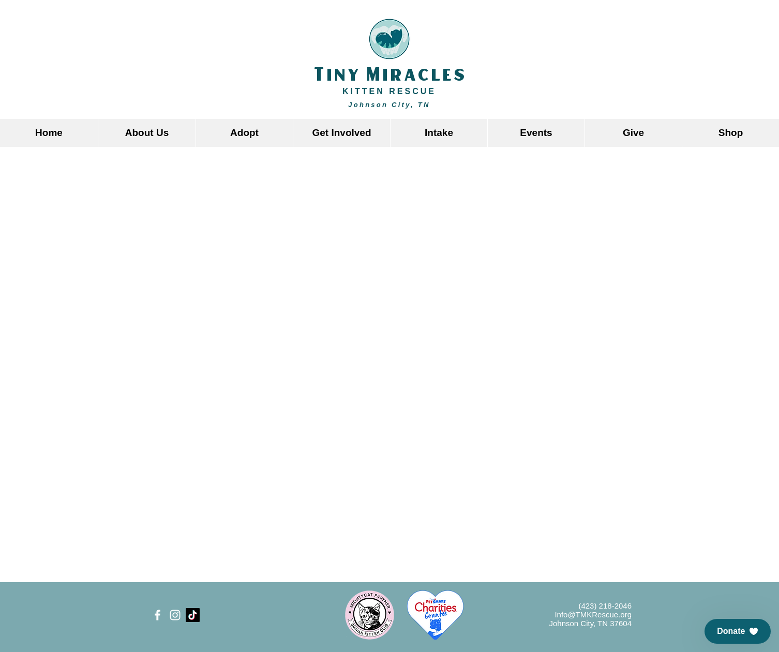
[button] (244, 133)
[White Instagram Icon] (175, 615)
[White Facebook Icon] (157, 615)
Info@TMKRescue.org (593, 614)
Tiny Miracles (390, 75)
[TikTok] (193, 615)
